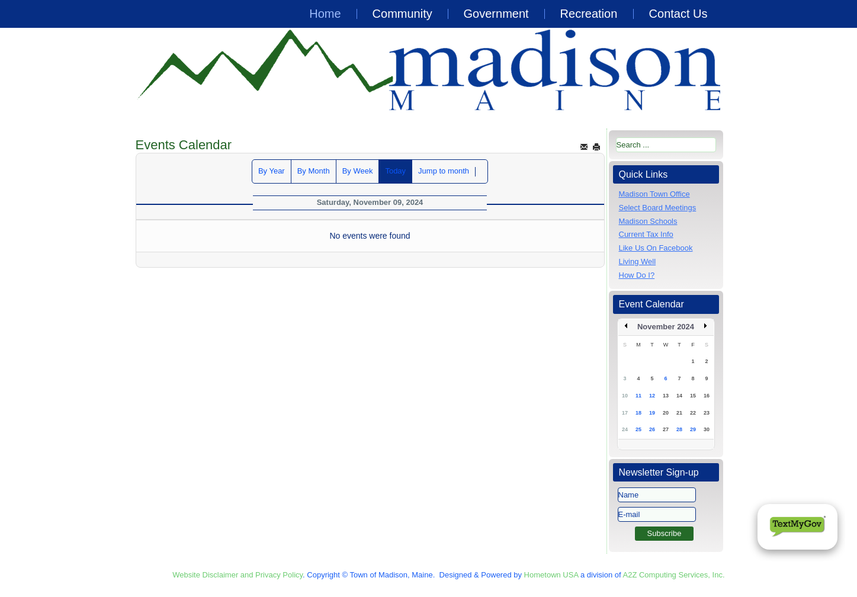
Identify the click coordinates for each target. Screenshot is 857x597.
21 (679, 413)
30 (707, 429)
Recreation (589, 13)
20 (666, 413)
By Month (313, 170)
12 (652, 396)
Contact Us (678, 13)
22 (693, 413)
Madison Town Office (654, 194)
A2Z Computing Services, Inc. (674, 574)
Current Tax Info (646, 234)
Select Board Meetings (657, 207)
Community (402, 13)
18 (638, 413)
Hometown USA (551, 574)
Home (325, 13)
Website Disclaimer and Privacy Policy (237, 574)
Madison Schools (648, 221)
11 (638, 396)
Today (395, 170)
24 (625, 429)
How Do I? (637, 275)
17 (625, 413)
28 (679, 429)
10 (625, 396)
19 (652, 413)
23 (707, 413)
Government (496, 13)
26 (652, 429)
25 (638, 429)
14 (679, 396)
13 (666, 396)
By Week (357, 170)
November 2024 (665, 326)
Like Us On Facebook (656, 247)
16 (707, 396)
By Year (271, 170)
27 (666, 429)
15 (693, 396)
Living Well (637, 261)
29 (693, 429)
